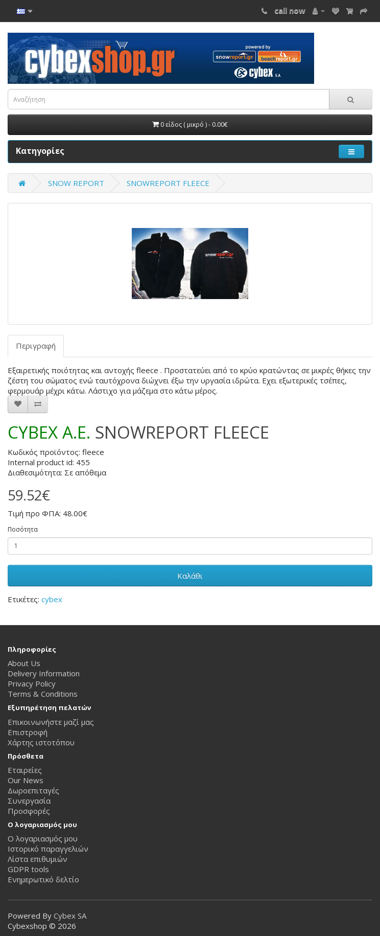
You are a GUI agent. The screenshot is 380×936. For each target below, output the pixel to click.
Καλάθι (190, 575)
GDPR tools (28, 869)
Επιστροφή (28, 732)
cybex (51, 599)
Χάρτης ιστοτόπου (41, 742)
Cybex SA (70, 915)
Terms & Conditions (43, 694)
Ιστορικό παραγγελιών (48, 848)
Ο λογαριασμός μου (43, 838)
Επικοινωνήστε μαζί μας (51, 722)
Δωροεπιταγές (33, 790)
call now (289, 10)
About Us (24, 663)
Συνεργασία (29, 800)
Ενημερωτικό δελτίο (43, 879)
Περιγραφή (36, 345)
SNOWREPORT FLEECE (168, 183)
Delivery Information (44, 673)
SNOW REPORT (76, 183)
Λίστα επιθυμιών (37, 859)
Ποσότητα (23, 529)
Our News (25, 780)
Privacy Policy (32, 683)
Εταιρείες (25, 770)
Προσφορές (29, 811)
